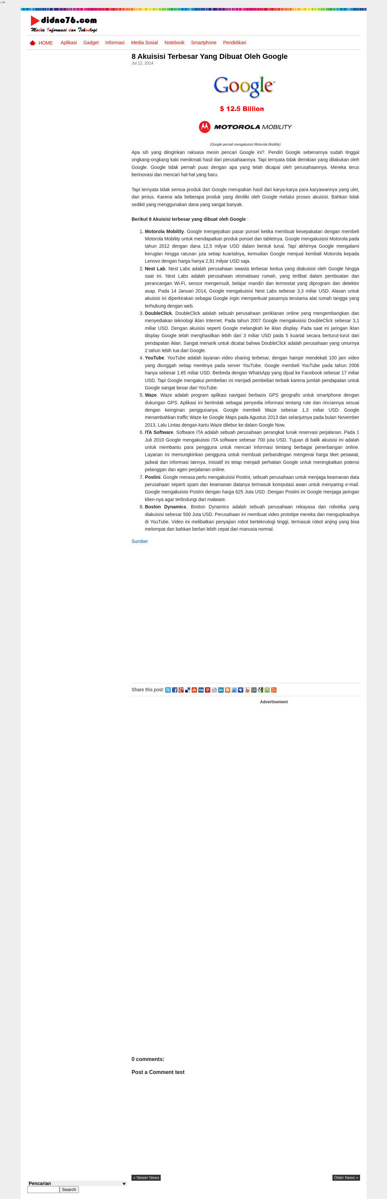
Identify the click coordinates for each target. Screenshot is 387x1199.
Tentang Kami (289, 1193)
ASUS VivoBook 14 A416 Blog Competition (88, 305)
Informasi (115, 42)
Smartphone (203, 42)
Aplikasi (69, 42)
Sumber (142, 541)
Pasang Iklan (258, 1193)
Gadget (91, 42)
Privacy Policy (319, 1193)
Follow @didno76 (45, 388)
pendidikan (234, 42)
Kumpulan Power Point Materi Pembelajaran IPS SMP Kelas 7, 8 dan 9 (88, 225)
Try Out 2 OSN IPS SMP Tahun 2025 (87, 355)
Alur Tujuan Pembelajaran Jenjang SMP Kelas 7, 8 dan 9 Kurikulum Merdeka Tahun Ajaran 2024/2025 (89, 279)
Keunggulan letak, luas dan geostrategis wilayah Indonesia (89, 250)
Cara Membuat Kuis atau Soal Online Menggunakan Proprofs (90, 333)
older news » (346, 1177)
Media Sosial (144, 42)
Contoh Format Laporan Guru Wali (86, 196)
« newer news (148, 1177)
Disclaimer (347, 1193)
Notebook (174, 42)
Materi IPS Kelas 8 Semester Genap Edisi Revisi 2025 (84, 174)
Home (46, 43)
